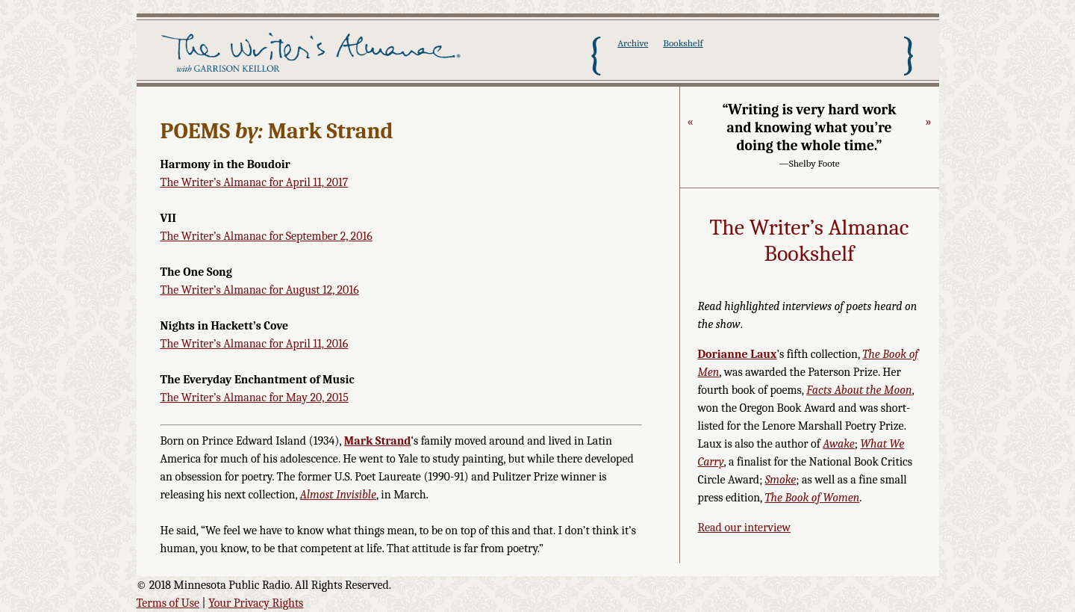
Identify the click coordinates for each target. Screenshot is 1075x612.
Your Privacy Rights (255, 603)
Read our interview (744, 527)
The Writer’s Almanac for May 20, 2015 (255, 397)
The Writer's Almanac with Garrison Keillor (314, 54)
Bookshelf (682, 43)
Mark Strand (377, 441)
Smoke (781, 479)
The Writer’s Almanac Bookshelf (809, 241)
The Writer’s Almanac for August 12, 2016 (260, 290)
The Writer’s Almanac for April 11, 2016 (255, 343)
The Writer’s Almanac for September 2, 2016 (267, 236)
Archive (632, 43)
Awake (839, 444)
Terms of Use (168, 603)
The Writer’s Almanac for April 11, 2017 (255, 182)
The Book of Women (811, 497)
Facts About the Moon (859, 390)
